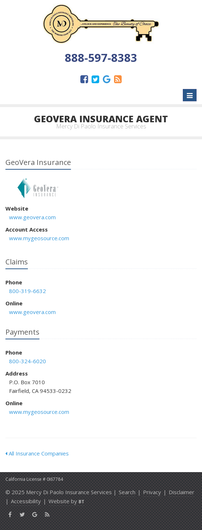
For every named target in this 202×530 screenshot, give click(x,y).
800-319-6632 (27, 290)
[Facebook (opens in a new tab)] (84, 79)
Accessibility (26, 501)
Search (127, 492)
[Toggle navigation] (190, 95)
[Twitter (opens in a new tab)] (95, 79)
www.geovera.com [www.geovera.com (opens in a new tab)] (32, 217)
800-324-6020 (27, 361)
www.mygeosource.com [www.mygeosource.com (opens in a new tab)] (39, 238)
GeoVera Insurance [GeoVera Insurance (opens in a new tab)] (37, 188)
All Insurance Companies (37, 453)
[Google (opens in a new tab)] (106, 79)
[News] (118, 79)
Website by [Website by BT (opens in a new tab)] (66, 501)
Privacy (152, 492)
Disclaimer (181, 492)
